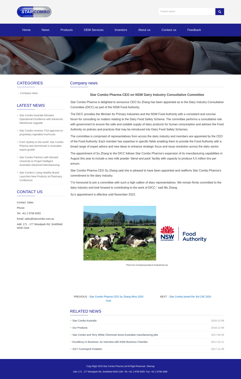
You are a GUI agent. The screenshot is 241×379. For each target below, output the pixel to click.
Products (67, 30)
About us (144, 30)
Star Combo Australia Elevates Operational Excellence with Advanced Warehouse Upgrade (41, 119)
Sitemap (150, 366)
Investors (121, 30)
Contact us (169, 30)
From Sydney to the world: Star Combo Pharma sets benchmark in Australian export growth (41, 146)
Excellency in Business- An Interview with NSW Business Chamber (110, 341)
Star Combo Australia (85, 320)
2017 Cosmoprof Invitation (87, 349)
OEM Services (94, 30)
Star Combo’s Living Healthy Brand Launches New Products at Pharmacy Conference (40, 176)
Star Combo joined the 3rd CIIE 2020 (190, 296)
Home (26, 30)
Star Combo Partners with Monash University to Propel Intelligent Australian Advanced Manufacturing (39, 161)
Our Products (80, 327)
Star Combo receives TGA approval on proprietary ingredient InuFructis (41, 132)
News (45, 30)
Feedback (194, 30)
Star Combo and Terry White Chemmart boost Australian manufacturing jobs (115, 334)
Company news (29, 93)
